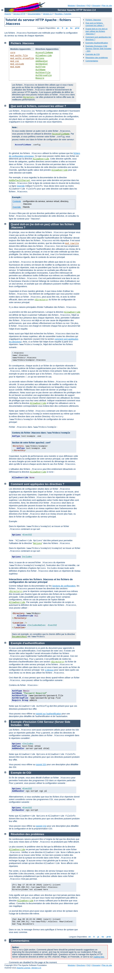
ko (71, 28)
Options (39, 58)
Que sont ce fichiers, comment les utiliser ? (95, 24)
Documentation (34, 14)
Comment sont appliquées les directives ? (37, 484)
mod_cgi (14, 61)
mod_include (17, 64)
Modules (71, 5)
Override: (17, 207)
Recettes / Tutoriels (63, 14)
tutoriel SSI (41, 764)
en (58, 28)
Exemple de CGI (93, 54)
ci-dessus (49, 670)
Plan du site (107, 5)
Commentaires (92, 61)
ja (66, 28)
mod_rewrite (72, 243)
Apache (7, 14)
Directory (29, 97)
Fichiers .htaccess (93, 20)
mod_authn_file (19, 55)
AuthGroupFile (43, 75)
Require (39, 78)
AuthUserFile (42, 72)
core (12, 52)
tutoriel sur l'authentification (48, 713)
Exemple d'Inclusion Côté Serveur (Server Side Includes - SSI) (98, 48)
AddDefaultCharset (19, 180)
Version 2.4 (48, 14)
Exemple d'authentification (97, 43)
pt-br (77, 28)
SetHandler (41, 64)
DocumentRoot (19, 636)
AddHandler (41, 61)
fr (62, 28)
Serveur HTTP (19, 14)
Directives (81, 5)
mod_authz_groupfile (22, 58)
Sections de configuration (64, 586)
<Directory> (41, 300)
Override (21, 186)
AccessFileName (44, 52)
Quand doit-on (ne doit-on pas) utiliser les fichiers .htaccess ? (96, 31)
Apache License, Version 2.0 (29, 968)
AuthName (40, 70)
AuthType (40, 67)
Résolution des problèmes (97, 57)
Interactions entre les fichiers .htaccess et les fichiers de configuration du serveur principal (41, 580)
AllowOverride (43, 55)
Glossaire (96, 5)
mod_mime (15, 67)
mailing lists (98, 957)
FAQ (89, 5)
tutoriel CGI (41, 826)
